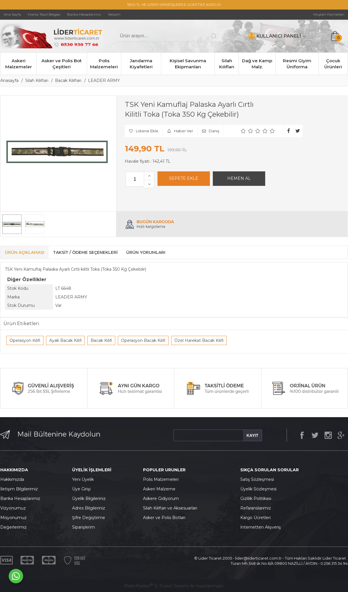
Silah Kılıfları (226, 63)
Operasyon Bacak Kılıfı (143, 340)
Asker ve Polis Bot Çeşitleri (61, 63)
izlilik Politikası (257, 498)
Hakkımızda (12, 479)
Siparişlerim (83, 527)
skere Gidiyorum (162, 498)
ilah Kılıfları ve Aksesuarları (171, 508)
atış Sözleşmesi (258, 479)
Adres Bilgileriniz (88, 508)
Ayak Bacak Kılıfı (65, 340)
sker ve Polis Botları (165, 517)
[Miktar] (135, 179)
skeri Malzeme (160, 489)
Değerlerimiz (13, 527)
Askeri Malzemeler (18, 63)
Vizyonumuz (13, 508)
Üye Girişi (81, 489)
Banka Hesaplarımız (20, 498)
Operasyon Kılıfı (25, 340)
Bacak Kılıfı (101, 340)
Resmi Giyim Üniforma (297, 63)
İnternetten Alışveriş (260, 527)
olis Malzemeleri (162, 479)
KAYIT (252, 435)
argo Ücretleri (257, 517)
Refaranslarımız (255, 508)
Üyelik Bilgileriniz (89, 498)
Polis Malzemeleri (104, 63)
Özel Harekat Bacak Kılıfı (199, 340)
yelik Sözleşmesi (259, 489)
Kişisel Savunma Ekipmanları (188, 63)
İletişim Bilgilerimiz (19, 489)
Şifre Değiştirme (88, 517)
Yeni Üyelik (83, 479)
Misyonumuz (13, 517)
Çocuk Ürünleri (333, 63)
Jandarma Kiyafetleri (141, 63)
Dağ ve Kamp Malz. (257, 63)
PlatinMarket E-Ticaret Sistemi (156, 586)
